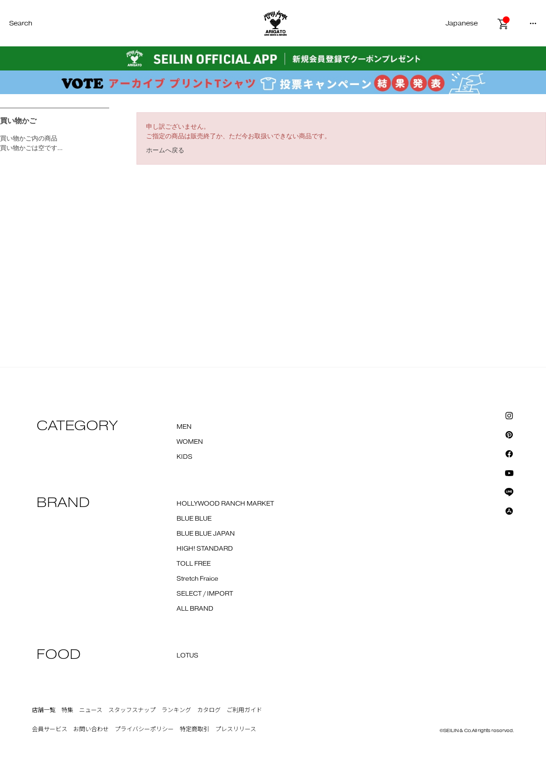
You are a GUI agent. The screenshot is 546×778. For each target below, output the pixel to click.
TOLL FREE (194, 563)
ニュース (90, 710)
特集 (67, 710)
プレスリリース (235, 729)
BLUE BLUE (194, 518)
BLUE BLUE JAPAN (206, 533)
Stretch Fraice (197, 578)
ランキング (176, 710)
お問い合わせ (91, 729)
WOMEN (190, 442)
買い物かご (18, 121)
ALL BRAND (195, 608)
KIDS (184, 457)
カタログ (209, 710)
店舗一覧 (44, 710)
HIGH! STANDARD (205, 548)
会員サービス (49, 729)
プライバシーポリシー (144, 729)
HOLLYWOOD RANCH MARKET (225, 503)
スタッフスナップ (132, 710)
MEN (184, 427)
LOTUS (187, 655)
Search (20, 23)
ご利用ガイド (244, 710)
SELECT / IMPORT (205, 593)
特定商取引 (194, 729)
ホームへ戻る (165, 150)
